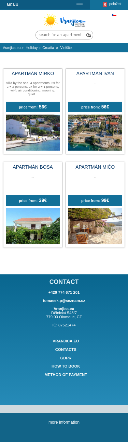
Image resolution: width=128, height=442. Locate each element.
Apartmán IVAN (95, 73)
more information (64, 422)
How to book (66, 366)
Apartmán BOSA (33, 167)
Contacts (65, 349)
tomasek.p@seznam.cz (64, 301)
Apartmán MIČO (95, 167)
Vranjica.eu (66, 341)
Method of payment (65, 375)
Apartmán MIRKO (33, 73)
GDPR (65, 358)
